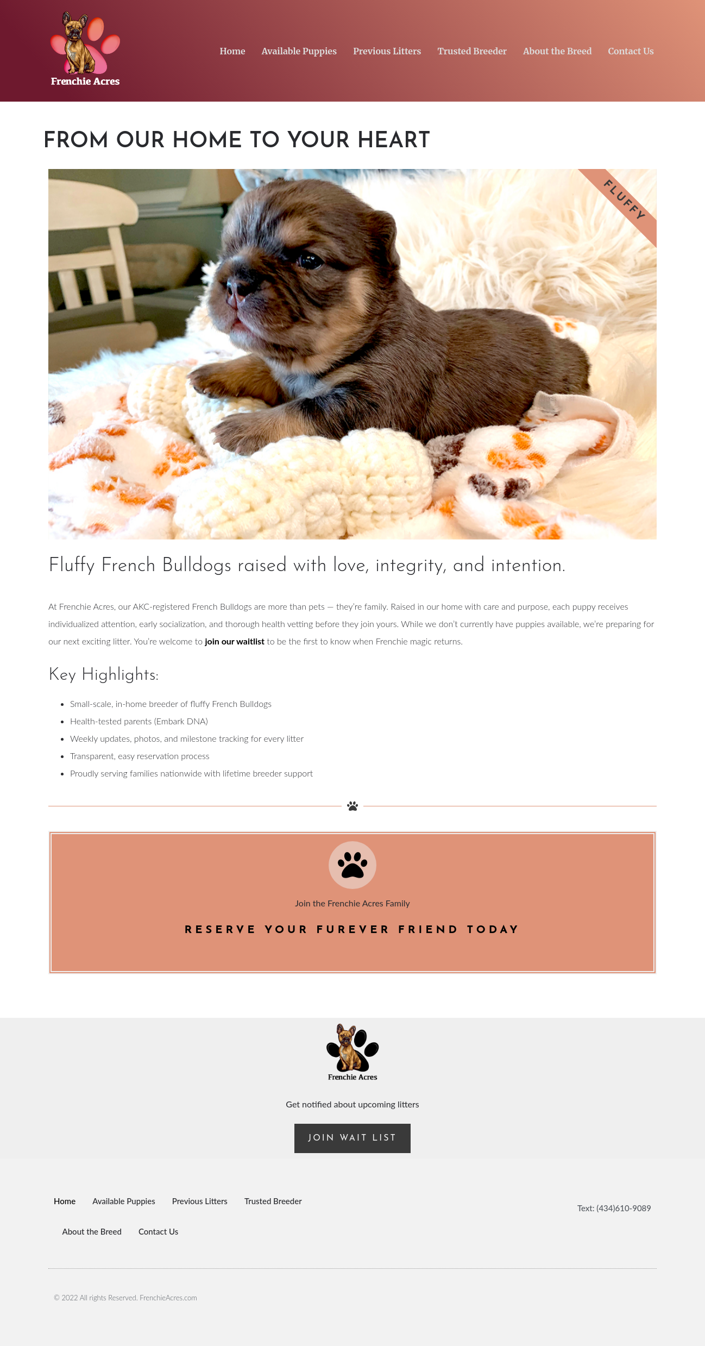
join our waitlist (235, 641)
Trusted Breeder (472, 51)
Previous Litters (387, 51)
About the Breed (557, 51)
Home (233, 51)
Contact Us (631, 51)
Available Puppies (299, 51)
